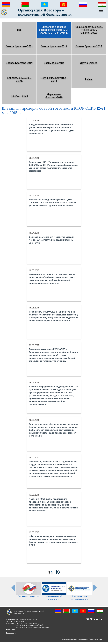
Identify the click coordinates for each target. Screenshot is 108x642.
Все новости (11, 633)
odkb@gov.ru (19, 621)
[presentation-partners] (13, 588)
